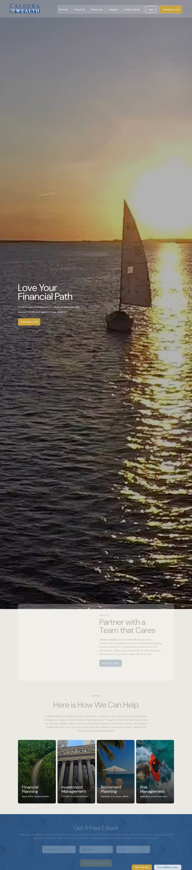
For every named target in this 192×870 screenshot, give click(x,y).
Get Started (142, 867)
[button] (63, 8)
